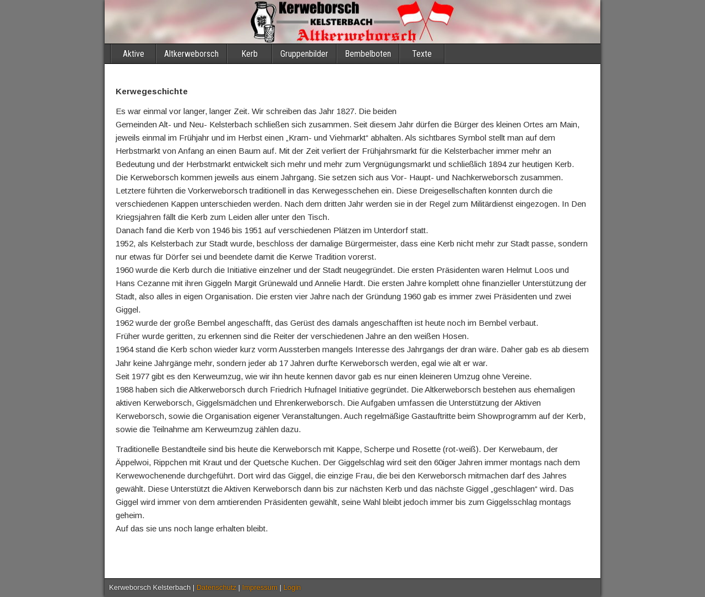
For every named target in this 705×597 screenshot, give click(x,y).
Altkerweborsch (191, 54)
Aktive (133, 54)
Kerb (249, 54)
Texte (422, 54)
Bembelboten (368, 54)
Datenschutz (216, 587)
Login (292, 587)
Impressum (260, 587)
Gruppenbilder (304, 54)
